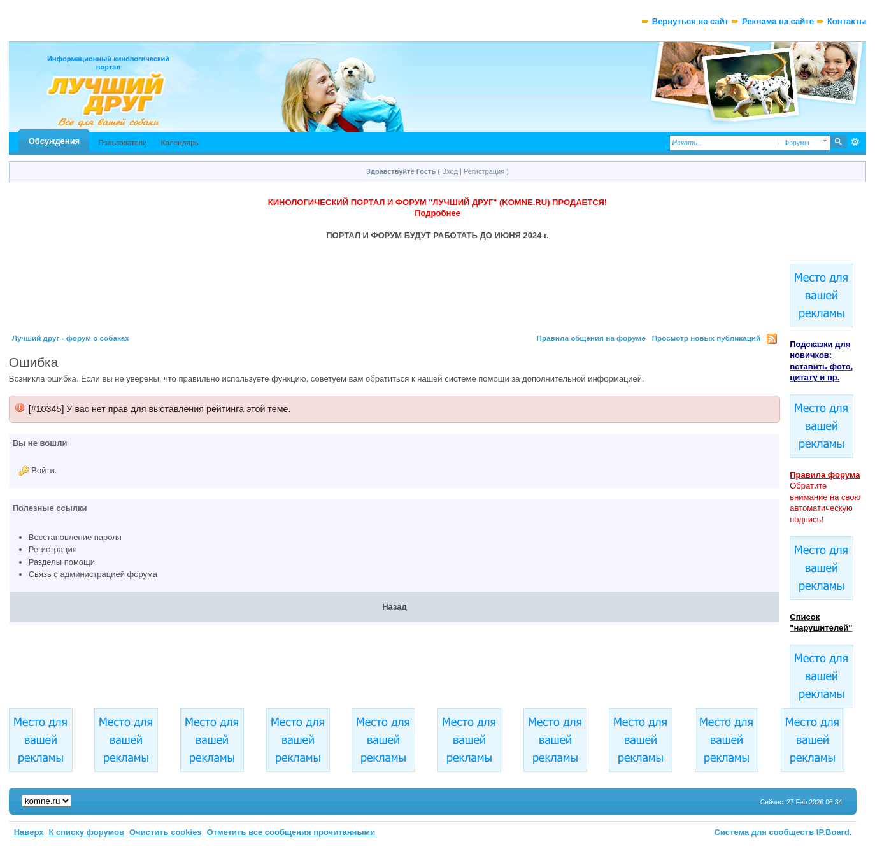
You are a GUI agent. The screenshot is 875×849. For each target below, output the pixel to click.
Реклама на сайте (778, 21)
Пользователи (122, 142)
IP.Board (833, 832)
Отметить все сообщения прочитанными (291, 832)
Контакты (846, 21)
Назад (394, 606)
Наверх (29, 832)
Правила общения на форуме (591, 338)
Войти (42, 470)
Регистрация (484, 171)
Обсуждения (54, 141)
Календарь (180, 142)
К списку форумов (86, 832)
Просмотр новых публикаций (706, 338)
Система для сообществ (764, 832)
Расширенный (855, 142)
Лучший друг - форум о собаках (70, 338)
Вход (450, 171)
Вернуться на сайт (690, 21)
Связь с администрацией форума (93, 574)
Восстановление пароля (75, 537)
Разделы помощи (62, 562)
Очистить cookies (165, 832)
